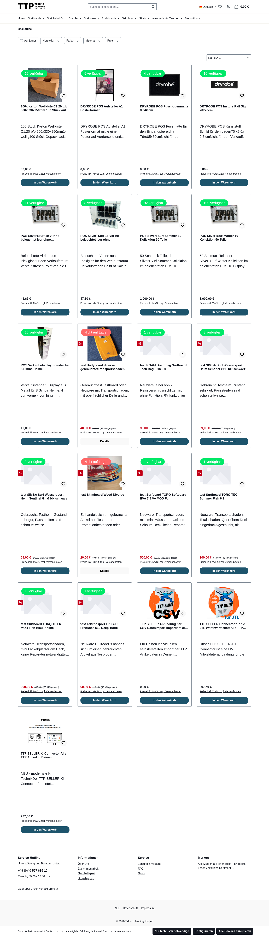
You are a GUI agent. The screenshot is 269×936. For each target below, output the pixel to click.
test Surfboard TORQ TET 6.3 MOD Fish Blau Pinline (42, 626)
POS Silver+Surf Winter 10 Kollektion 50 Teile (219, 237)
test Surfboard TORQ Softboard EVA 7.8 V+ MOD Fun (163, 496)
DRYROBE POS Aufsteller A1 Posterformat (101, 108)
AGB (117, 908)
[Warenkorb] (241, 6)
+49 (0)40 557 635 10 (33, 870)
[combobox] (118, 6)
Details (104, 441)
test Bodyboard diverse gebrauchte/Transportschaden (102, 367)
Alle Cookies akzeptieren (235, 931)
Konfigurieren (204, 931)
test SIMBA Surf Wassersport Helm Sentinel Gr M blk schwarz (44, 496)
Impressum (148, 908)
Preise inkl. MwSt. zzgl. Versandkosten (41, 173)
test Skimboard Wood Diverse (102, 494)
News (141, 873)
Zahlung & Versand (149, 863)
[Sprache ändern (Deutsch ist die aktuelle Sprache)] (207, 7)
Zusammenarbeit (88, 868)
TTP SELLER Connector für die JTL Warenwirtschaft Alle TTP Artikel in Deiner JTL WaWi (222, 626)
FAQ (140, 868)
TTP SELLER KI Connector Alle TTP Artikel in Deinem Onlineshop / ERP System (43, 755)
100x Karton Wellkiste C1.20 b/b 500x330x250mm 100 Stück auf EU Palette (44, 108)
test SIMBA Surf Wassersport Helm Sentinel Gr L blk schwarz (223, 367)
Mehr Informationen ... (122, 931)
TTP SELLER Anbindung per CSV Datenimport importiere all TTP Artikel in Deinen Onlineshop (163, 626)
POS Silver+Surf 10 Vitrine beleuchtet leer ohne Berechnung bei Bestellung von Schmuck (44, 238)
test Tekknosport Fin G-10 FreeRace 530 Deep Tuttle (99, 626)
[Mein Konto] (228, 6)
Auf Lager (30, 40)
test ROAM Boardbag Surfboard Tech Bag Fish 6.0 (163, 367)
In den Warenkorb (45, 182)
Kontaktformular (48, 888)
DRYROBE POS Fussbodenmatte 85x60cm (164, 108)
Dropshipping (86, 878)
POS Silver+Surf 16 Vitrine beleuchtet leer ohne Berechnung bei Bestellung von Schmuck (103, 238)
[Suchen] (153, 6)
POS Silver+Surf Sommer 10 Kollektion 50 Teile (160, 237)
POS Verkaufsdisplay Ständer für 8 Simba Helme (45, 367)
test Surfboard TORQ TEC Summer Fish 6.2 (219, 496)
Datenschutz (130, 908)
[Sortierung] (229, 57)
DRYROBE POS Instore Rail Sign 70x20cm (224, 108)
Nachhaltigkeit (86, 873)
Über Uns (84, 863)
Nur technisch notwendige (172, 931)
